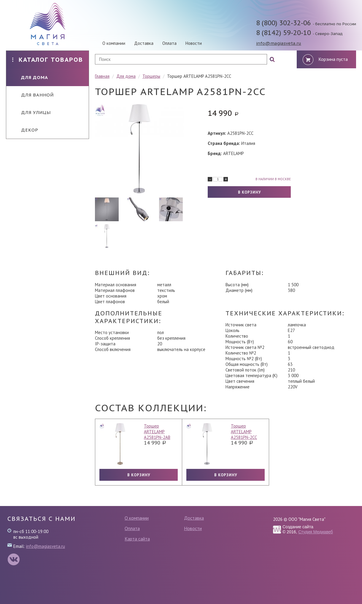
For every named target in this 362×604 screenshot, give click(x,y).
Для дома (30, 77)
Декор (25, 130)
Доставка (143, 43)
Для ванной (33, 95)
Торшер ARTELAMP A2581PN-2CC (244, 431)
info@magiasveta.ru (278, 43)
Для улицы (31, 112)
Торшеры (151, 76)
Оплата (169, 43)
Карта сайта (137, 539)
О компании (113, 43)
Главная (102, 76)
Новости (193, 43)
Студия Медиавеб (315, 531)
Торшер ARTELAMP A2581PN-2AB (157, 431)
